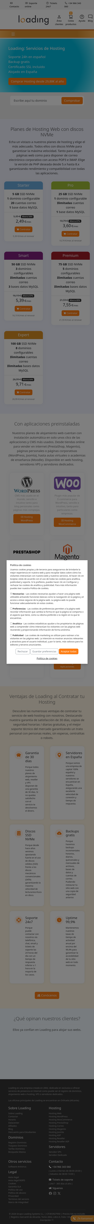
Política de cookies (47, 658)
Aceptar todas (68, 651)
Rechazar (23, 651)
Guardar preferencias (44, 651)
